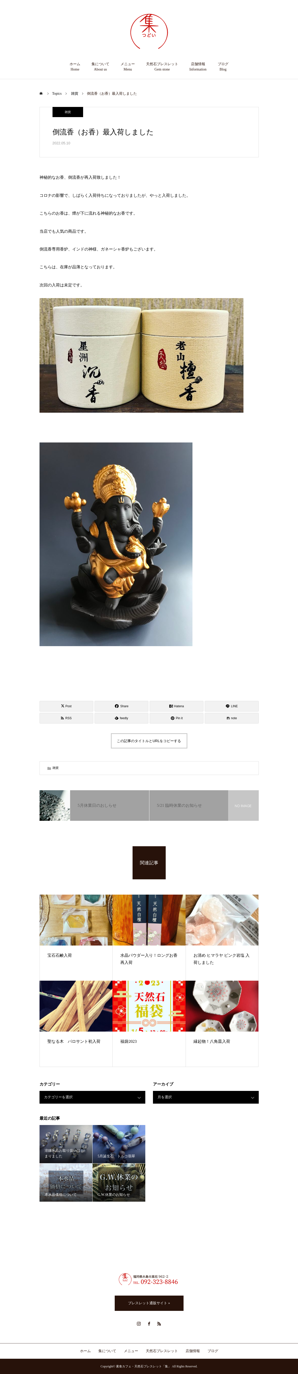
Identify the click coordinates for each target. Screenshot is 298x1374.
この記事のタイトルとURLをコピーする (149, 741)
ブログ (213, 1351)
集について (107, 1351)
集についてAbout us (100, 66)
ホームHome (75, 66)
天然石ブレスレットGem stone (162, 66)
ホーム (85, 1351)
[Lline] (231, 706)
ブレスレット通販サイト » (149, 1303)
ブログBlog (223, 66)
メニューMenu (128, 66)
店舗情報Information (197, 66)
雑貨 (68, 112)
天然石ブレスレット (162, 1351)
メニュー (131, 1351)
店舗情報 (193, 1351)
